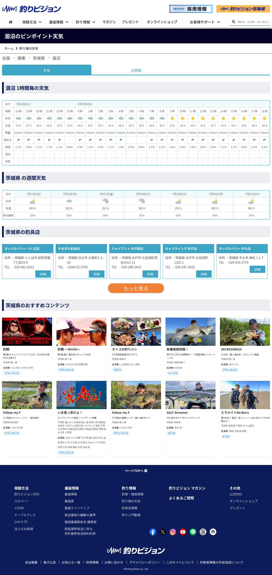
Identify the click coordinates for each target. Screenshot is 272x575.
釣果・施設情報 (133, 494)
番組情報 (72, 488)
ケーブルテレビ (25, 515)
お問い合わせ (114, 562)
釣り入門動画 (131, 515)
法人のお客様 (23, 528)
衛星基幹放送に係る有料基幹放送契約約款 (80, 531)
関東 (21, 58)
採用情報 (92, 562)
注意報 (136, 70)
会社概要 (31, 562)
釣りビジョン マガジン (187, 488)
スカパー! (21, 501)
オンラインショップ (244, 501)
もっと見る (136, 288)
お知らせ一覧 (71, 562)
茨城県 (39, 58)
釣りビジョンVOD (26, 494)
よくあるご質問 (181, 498)
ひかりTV (20, 522)
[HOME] (10, 22)
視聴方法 (21, 488)
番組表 (69, 501)
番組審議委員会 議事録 (80, 522)
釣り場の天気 (28, 48)
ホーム (9, 48)
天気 (46, 70)
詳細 (43, 274)
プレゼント (237, 508)
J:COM (19, 508)
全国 (6, 58)
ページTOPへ (136, 470)
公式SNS (236, 494)
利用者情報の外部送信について (222, 562)
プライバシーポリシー (144, 562)
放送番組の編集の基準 (80, 515)
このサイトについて (180, 562)
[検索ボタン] (233, 22)
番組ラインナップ (77, 508)
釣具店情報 (129, 508)
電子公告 (49, 562)
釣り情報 (129, 488)
